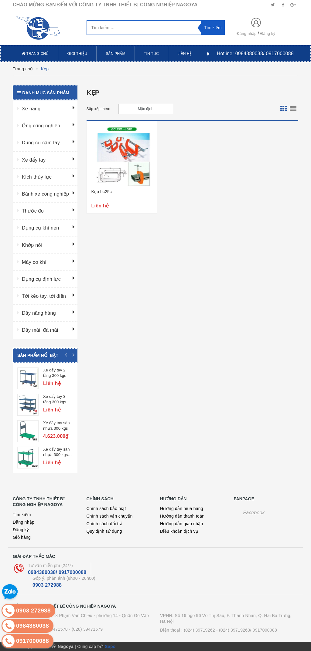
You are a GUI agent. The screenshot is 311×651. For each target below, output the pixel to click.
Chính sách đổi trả (105, 523)
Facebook (254, 512)
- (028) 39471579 (86, 629)
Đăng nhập (247, 33)
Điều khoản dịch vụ (179, 531)
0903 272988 (47, 585)
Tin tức (151, 54)
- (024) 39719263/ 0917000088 (246, 630)
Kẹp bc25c (101, 191)
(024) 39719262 (199, 630)
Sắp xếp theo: (98, 109)
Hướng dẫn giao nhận (181, 523)
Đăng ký (267, 33)
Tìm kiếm (22, 514)
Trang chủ (35, 54)
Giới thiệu (77, 54)
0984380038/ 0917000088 (57, 572)
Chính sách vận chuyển (110, 516)
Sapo (110, 646)
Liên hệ (184, 54)
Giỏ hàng (22, 537)
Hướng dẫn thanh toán (182, 516)
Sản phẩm (115, 54)
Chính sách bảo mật (106, 508)
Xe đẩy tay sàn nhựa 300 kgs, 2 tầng (57, 454)
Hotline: (255, 53)
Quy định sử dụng (104, 531)
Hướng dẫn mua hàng (181, 508)
